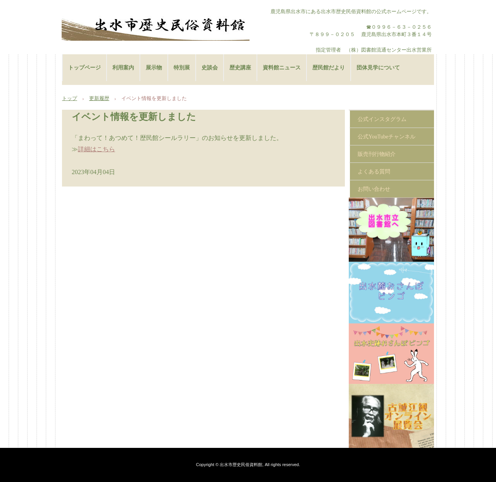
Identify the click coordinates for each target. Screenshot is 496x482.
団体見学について (378, 68)
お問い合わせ (374, 189)
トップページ (84, 68)
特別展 (182, 68)
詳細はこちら (96, 149)
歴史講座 (240, 68)
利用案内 (123, 68)
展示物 (154, 68)
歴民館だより (328, 68)
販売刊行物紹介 (377, 154)
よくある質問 (374, 171)
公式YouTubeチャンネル (386, 137)
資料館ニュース (282, 68)
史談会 (210, 68)
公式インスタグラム (382, 119)
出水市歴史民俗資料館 (156, 25)
